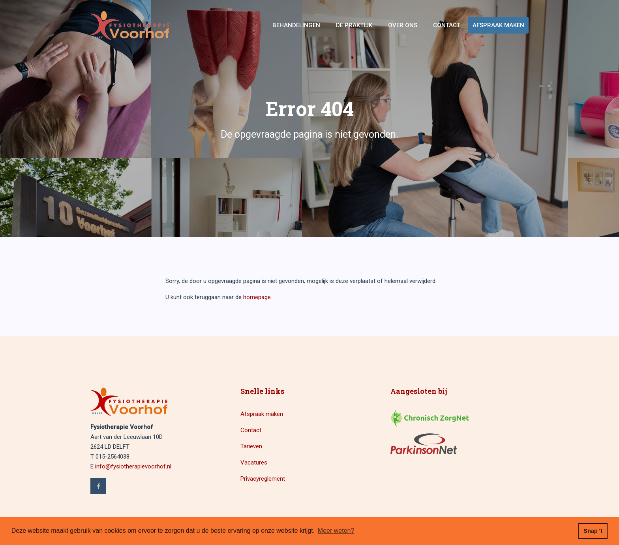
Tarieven (251, 446)
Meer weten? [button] (336, 530)
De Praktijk (354, 25)
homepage (257, 297)
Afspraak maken (498, 25)
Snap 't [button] (592, 531)
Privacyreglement (262, 478)
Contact (446, 25)
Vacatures (253, 462)
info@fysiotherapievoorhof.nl (133, 466)
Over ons (402, 25)
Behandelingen (296, 25)
